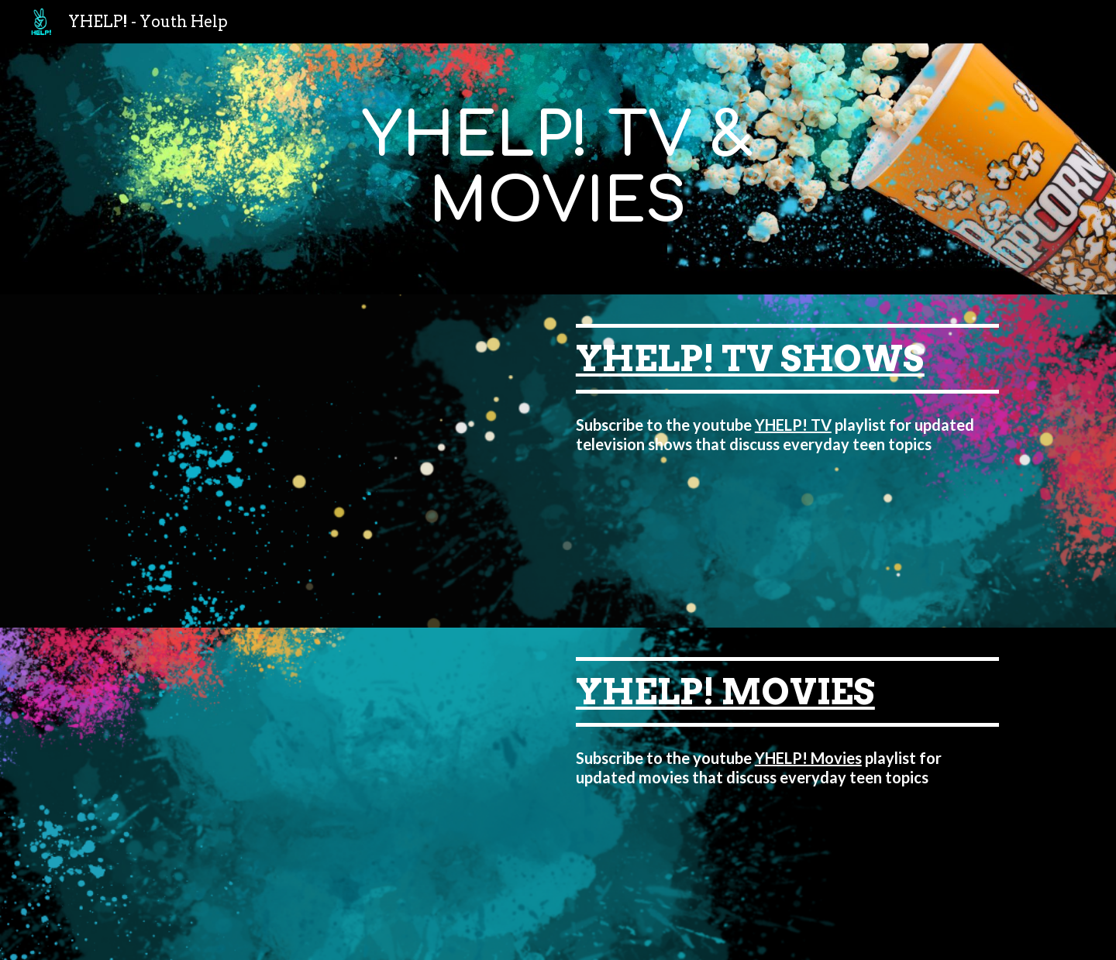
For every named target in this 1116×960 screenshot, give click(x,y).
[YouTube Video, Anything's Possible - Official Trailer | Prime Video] (328, 794)
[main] (558, 169)
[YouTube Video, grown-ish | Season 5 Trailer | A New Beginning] (328, 461)
